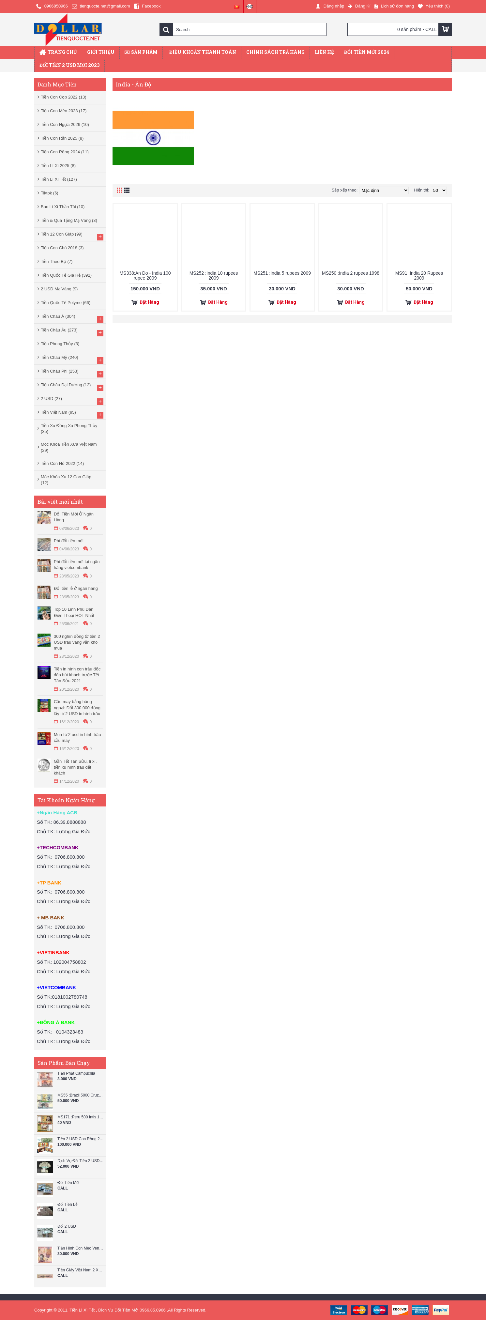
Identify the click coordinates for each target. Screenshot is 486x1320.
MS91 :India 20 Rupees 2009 (419, 275)
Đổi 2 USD (66, 1226)
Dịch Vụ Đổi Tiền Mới (118, 1310)
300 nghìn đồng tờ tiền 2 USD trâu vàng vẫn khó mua (77, 642)
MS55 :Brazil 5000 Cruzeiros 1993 (80, 1095)
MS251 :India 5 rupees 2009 (282, 273)
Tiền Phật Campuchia (76, 1073)
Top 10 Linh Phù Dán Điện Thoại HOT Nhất (74, 612)
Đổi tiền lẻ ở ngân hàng (76, 588)
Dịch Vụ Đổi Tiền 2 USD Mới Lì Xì (80, 1161)
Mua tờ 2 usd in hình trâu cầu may (77, 737)
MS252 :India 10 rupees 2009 (214, 275)
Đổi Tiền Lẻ (67, 1205)
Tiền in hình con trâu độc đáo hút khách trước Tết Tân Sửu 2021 (77, 675)
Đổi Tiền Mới (68, 1183)
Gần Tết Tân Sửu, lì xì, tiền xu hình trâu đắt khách (75, 767)
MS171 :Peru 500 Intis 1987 (80, 1117)
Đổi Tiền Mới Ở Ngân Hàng (74, 517)
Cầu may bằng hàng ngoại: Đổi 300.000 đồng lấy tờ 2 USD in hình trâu (77, 707)
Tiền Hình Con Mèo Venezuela (80, 1248)
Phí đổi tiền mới (69, 540)
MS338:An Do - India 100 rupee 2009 (145, 275)
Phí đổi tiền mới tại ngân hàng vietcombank (77, 564)
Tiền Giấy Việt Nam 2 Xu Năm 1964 (80, 1270)
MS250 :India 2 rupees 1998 (350, 273)
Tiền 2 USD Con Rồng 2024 (80, 1139)
